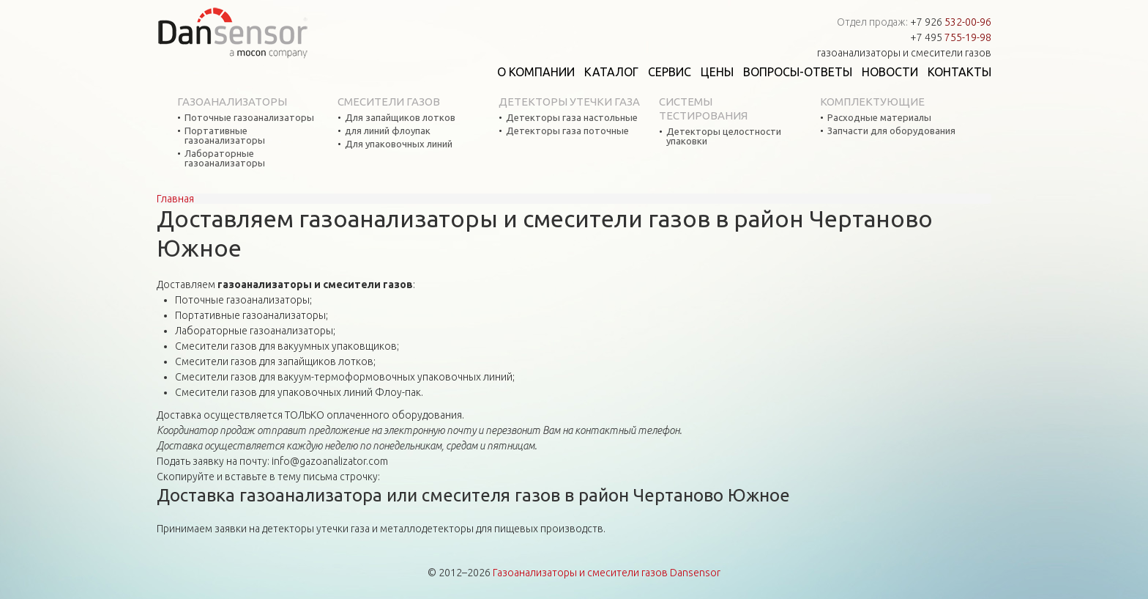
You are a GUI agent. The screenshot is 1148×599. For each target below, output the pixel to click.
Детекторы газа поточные (567, 131)
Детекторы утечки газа (569, 101)
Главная (175, 199)
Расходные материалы (879, 117)
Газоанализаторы (232, 101)
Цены (717, 71)
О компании (536, 71)
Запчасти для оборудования (891, 131)
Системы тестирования (703, 108)
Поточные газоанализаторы (249, 117)
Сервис (669, 71)
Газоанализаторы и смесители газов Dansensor (606, 572)
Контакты (959, 71)
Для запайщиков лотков (400, 117)
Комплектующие (872, 101)
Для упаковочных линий (398, 144)
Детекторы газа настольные (572, 117)
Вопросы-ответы (797, 71)
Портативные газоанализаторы (224, 135)
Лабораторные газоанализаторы (224, 158)
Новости (890, 71)
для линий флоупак (387, 131)
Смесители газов (389, 101)
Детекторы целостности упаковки (723, 136)
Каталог (611, 71)
